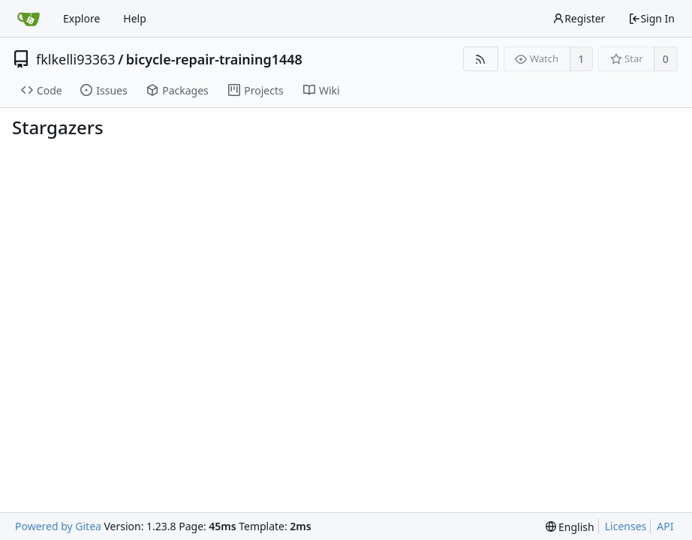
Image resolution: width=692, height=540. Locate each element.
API (665, 526)
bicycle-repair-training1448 (214, 59)
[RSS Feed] (480, 58)
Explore (81, 18)
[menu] (570, 527)
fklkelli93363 (76, 59)
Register (578, 18)
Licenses (626, 526)
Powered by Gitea (58, 526)
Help (134, 18)
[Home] (29, 18)
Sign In (651, 18)
